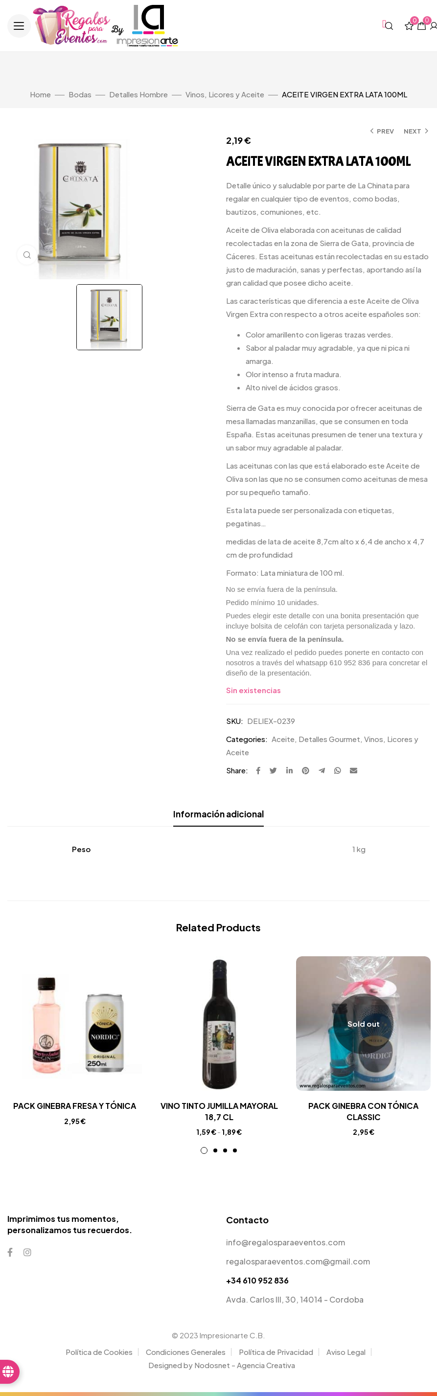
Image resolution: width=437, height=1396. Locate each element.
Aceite (283, 738)
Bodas (80, 94)
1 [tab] (204, 1150)
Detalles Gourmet (329, 738)
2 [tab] (215, 1150)
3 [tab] (225, 1150)
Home (40, 94)
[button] (19, 26)
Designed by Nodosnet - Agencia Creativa (221, 1365)
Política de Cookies (99, 1351)
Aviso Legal (346, 1351)
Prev (385, 131)
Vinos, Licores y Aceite (224, 94)
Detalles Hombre (138, 94)
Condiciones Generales (186, 1351)
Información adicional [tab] (218, 814)
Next (412, 131)
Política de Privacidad (276, 1351)
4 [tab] (235, 1150)
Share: (237, 770)
